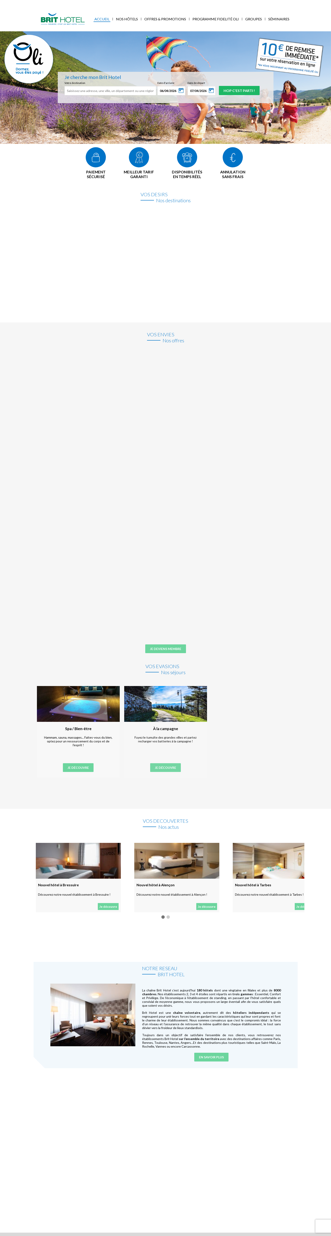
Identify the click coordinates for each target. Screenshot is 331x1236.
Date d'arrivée (165, 83)
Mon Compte (293, 3)
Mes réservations (54, 3)
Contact (125, 3)
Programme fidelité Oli (215, 19)
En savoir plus (211, 1057)
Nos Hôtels (127, 19)
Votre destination (74, 83)
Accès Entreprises (82, 3)
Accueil (101, 19)
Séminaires (278, 19)
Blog (102, 3)
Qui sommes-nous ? (24, 3)
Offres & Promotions (165, 19)
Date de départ (196, 83)
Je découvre (78, 767)
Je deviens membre (165, 649)
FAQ (112, 3)
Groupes (253, 19)
